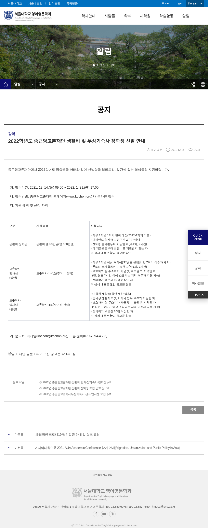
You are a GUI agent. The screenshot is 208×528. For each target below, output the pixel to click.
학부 (127, 16)
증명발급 (72, 3)
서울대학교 (15, 3)
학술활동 (166, 16)
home (5, 84)
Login (178, 3)
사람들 (109, 16)
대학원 (145, 16)
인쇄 (203, 84)
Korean (192, 3)
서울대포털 (35, 3)
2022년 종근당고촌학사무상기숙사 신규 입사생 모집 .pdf (76, 394)
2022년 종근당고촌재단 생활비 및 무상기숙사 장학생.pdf (76, 382)
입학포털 (54, 3)
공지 (112, 65)
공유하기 (193, 84)
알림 (185, 16)
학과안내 (88, 16)
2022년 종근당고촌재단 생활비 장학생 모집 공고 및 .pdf (76, 388)
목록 (193, 409)
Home (165, 3)
